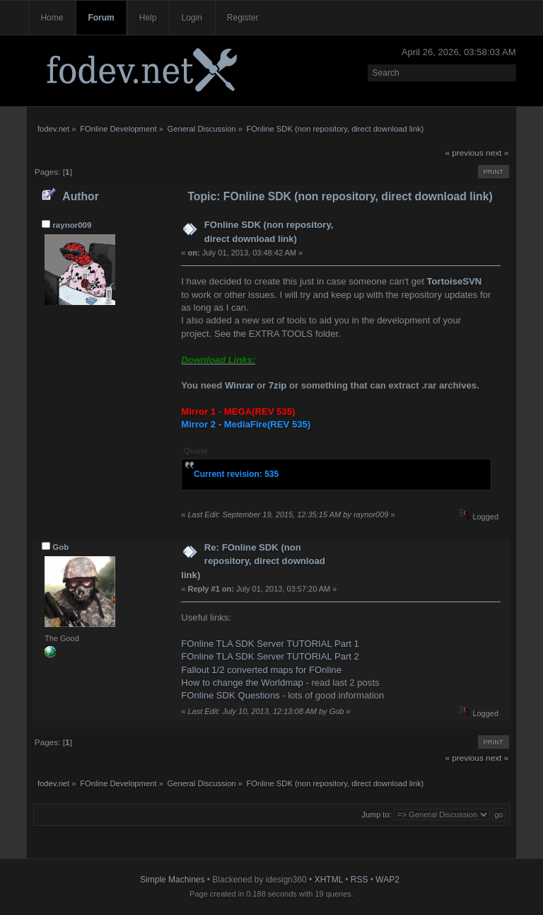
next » (497, 153)
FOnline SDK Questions (230, 695)
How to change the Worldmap (242, 682)
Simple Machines (172, 880)
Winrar (239, 385)
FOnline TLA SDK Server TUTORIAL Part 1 (270, 643)
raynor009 (71, 225)
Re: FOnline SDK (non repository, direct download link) (253, 561)
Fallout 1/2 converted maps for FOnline (261, 669)
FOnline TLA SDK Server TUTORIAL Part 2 (270, 656)
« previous (464, 153)
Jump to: (376, 814)
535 (271, 474)
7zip (278, 385)
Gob (60, 547)
